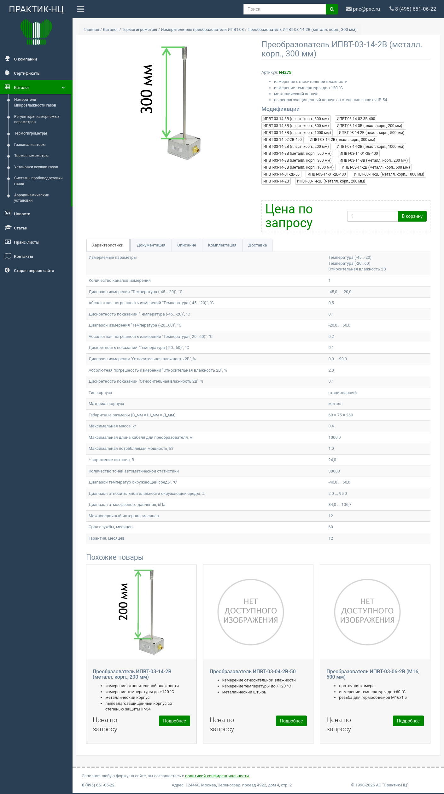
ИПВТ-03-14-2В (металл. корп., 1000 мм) (389, 174)
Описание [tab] (186, 245)
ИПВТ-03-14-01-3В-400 (359, 153)
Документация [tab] (151, 245)
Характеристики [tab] (107, 245)
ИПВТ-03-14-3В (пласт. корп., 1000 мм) (297, 132)
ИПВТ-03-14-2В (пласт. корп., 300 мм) (342, 139)
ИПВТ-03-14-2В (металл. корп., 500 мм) (376, 167)
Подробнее (174, 720)
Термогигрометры (30, 133)
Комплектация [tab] (222, 245)
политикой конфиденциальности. (217, 776)
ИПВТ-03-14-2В (276, 181)
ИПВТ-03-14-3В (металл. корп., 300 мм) (297, 160)
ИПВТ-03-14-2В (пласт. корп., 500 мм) (372, 132)
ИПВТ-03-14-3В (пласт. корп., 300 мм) (296, 119)
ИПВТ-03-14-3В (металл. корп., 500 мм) (297, 153)
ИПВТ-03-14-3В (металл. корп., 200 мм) (374, 160)
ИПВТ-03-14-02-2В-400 (282, 139)
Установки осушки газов (36, 167)
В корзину (412, 216)
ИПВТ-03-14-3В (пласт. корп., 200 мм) (369, 126)
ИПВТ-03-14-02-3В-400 (356, 119)
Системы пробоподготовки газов (38, 181)
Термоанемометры (31, 156)
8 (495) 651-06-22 (98, 785)
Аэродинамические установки (31, 198)
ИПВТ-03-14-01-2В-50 (281, 174)
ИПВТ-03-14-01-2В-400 (326, 174)
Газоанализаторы (30, 144)
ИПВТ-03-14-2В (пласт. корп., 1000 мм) (370, 146)
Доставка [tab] (257, 245)
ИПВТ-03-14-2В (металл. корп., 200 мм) (331, 181)
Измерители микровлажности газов (35, 102)
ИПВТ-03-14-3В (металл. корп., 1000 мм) (298, 167)
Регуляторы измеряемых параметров (36, 119)
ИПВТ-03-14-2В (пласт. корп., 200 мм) (296, 146)
